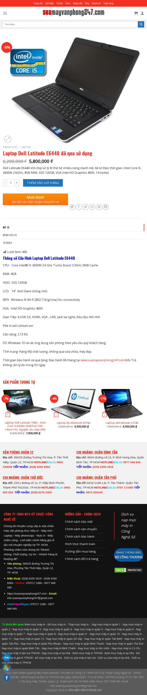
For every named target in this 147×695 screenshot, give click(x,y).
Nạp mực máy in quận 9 (72, 634)
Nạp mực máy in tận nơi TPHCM (20, 653)
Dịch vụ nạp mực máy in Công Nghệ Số (128, 525)
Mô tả (6, 227)
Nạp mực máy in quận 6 (119, 629)
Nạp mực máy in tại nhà (56, 653)
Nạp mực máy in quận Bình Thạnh (83, 643)
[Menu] (5, 13)
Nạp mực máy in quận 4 (57, 629)
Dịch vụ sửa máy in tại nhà (113, 657)
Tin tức (59, 3)
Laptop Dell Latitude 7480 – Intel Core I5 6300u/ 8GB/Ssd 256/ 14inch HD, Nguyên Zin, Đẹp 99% (25, 426)
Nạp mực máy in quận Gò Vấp (64, 638)
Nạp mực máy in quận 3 (26, 629)
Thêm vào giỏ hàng (43, 183)
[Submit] (141, 24)
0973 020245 (94, 492)
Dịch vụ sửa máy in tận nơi (80, 657)
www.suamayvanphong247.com (102, 360)
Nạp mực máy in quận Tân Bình (103, 638)
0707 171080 (125, 487)
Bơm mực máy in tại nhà (119, 653)
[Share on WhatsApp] (72, 207)
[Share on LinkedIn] (106, 207)
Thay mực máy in (78, 624)
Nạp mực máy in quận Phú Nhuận (41, 643)
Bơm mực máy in (35, 624)
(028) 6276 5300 (41, 492)
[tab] (73, 227)
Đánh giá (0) (10, 235)
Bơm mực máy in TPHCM (87, 653)
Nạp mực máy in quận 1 (105, 624)
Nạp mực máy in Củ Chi (126, 648)
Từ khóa (7, 243)
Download (96, 3)
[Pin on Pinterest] (99, 207)
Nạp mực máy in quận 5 (88, 629)
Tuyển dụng (108, 3)
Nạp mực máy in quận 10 (105, 634)
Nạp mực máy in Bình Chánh (59, 648)
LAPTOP (26, 147)
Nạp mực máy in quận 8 (41, 634)
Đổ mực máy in (57, 624)
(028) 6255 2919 (103, 466)
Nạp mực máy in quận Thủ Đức (124, 643)
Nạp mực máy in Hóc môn (93, 648)
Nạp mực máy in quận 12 (29, 638)
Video (67, 3)
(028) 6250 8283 (39, 466)
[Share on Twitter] (86, 207)
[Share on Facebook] (79, 207)
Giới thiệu (49, 3)
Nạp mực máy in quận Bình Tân (20, 648)
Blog (87, 3)
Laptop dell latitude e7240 (122, 423)
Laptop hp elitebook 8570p (73, 423)
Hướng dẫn (77, 3)
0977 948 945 (131, 462)
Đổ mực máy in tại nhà (48, 657)
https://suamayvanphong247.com (27, 593)
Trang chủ (38, 3)
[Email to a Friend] (92, 207)
